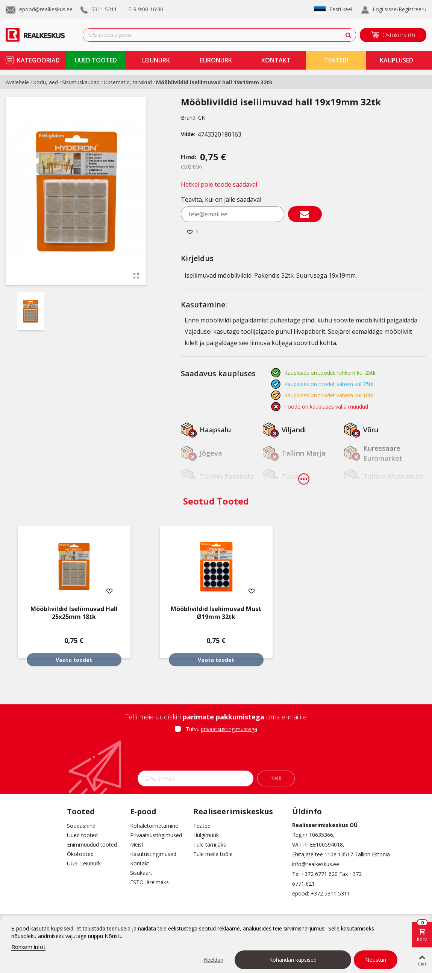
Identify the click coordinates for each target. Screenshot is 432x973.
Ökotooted (80, 853)
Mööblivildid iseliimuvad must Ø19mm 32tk (216, 613)
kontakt (276, 60)
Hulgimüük (206, 835)
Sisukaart (141, 872)
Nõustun (375, 959)
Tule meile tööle (213, 853)
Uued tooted (82, 835)
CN (202, 117)
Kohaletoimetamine (154, 825)
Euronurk (216, 60)
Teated (202, 825)
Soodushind (81, 825)
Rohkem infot (28, 946)
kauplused (396, 60)
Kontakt (139, 863)
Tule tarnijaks (209, 844)
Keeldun (213, 959)
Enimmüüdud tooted (92, 844)
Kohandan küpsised (293, 959)
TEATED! (336, 60)
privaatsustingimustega (229, 729)
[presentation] (216, 754)
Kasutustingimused (153, 853)
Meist (137, 844)
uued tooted (96, 60)
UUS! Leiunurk (84, 863)
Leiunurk (156, 60)
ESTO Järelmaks (149, 882)
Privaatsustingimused (156, 835)
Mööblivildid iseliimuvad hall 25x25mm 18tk (74, 613)
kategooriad (38, 60)
